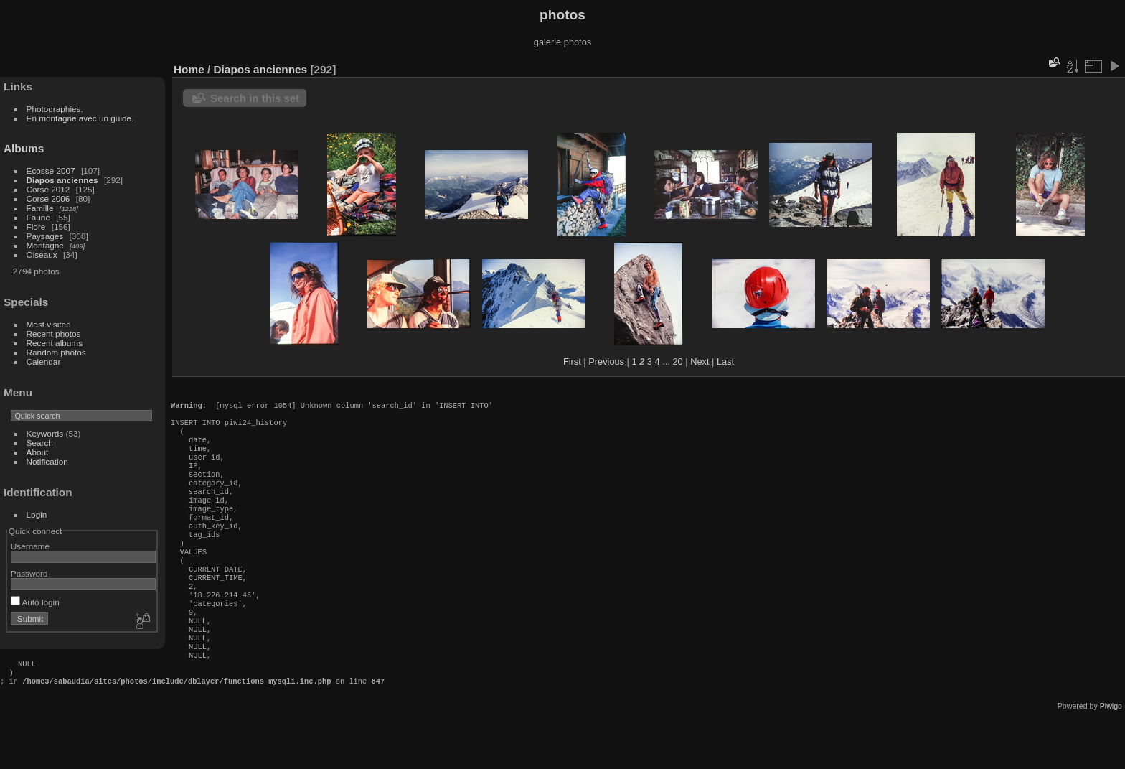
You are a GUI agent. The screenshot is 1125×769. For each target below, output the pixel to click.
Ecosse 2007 (51, 170)
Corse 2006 (48, 198)
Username (30, 546)
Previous (606, 361)
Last (725, 361)
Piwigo (1111, 757)
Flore (36, 226)
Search (40, 442)
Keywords (45, 433)
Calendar (44, 361)
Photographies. (55, 108)
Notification (47, 461)
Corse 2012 (48, 189)
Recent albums (55, 343)
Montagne (45, 245)
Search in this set (254, 98)
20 (677, 361)
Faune (38, 217)
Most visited (49, 324)
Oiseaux (42, 254)
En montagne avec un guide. (80, 118)
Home (189, 69)
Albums (24, 148)
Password (29, 573)
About (38, 452)
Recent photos (54, 333)
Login (37, 514)
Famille (40, 208)
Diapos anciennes (62, 180)
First (572, 361)
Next (699, 361)
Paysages (45, 236)
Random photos (56, 352)
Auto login (35, 602)
